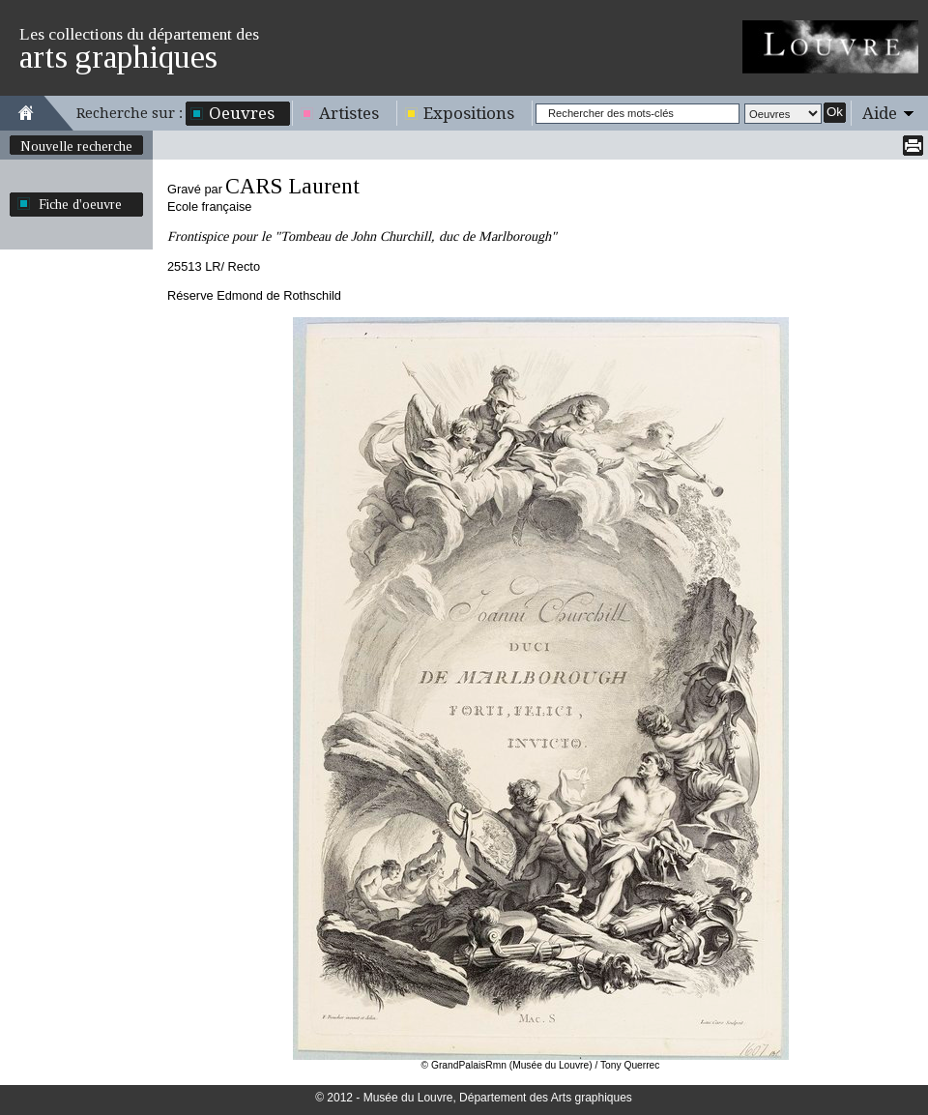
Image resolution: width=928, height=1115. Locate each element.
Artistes (349, 113)
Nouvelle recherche (76, 146)
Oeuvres (242, 113)
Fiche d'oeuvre (80, 204)
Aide (879, 113)
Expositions (468, 113)
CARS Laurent (292, 186)
